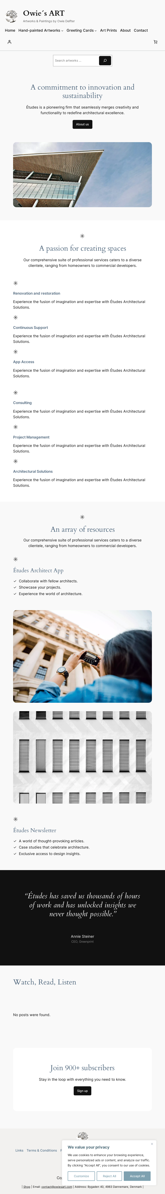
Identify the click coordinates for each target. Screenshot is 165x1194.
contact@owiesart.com (56, 1186)
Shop (26, 1186)
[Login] (9, 42)
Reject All (109, 1176)
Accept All (137, 1176)
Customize (81, 1176)
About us (82, 124)
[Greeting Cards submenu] (96, 30)
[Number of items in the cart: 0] (155, 42)
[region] (109, 1162)
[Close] (151, 1143)
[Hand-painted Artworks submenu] (62, 30)
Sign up (82, 1091)
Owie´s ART (44, 13)
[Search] (105, 60)
